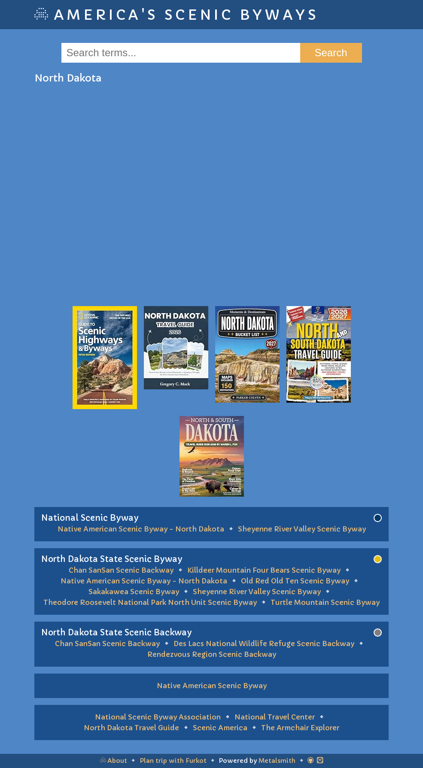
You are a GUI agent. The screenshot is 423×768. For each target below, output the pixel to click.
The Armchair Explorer (300, 727)
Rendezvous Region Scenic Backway (211, 654)
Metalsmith (277, 761)
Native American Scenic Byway (212, 685)
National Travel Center (274, 717)
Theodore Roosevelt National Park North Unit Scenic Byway (150, 602)
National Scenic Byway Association (158, 717)
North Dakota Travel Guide (131, 727)
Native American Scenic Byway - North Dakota (141, 529)
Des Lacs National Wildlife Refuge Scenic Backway (263, 643)
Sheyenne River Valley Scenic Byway (302, 529)
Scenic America (220, 727)
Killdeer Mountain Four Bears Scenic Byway (264, 570)
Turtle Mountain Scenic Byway (325, 602)
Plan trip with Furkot (173, 761)
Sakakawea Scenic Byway (133, 591)
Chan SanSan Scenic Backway (121, 570)
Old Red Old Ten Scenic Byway (295, 581)
